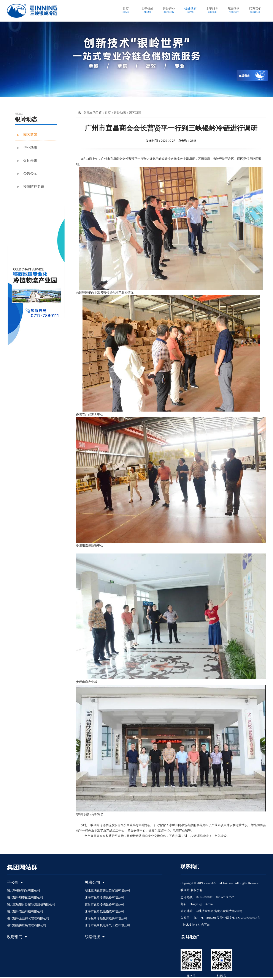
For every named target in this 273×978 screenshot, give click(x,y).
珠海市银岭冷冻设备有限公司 (104, 897)
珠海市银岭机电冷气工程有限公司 (107, 925)
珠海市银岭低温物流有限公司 (104, 911)
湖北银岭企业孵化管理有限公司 (28, 918)
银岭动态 (120, 112)
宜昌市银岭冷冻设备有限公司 (104, 904)
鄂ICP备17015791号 (206, 918)
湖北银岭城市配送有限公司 (25, 897)
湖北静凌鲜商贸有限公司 (23, 890)
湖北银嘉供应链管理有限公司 (26, 925)
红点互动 (204, 924)
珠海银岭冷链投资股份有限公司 (106, 918)
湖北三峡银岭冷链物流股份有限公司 (31, 904)
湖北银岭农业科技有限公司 (25, 911)
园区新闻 (135, 112)
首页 (108, 112)
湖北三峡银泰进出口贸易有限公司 (107, 890)
